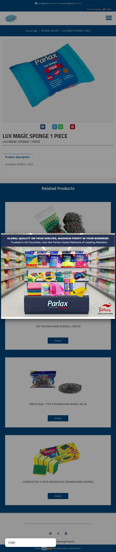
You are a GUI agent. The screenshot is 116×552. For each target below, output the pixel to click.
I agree (11, 542)
